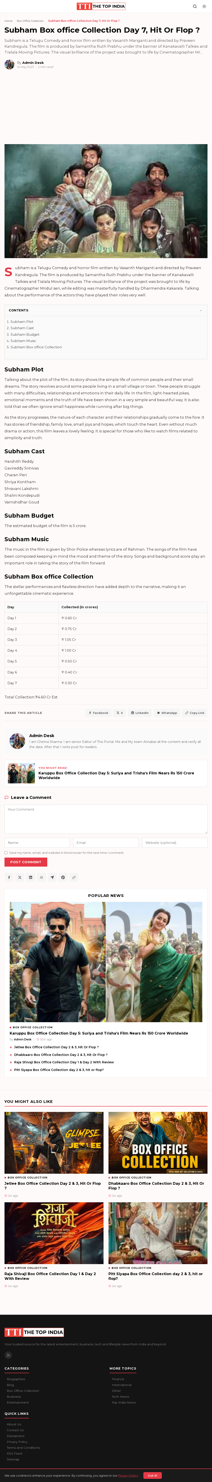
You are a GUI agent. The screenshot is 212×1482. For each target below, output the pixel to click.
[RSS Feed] (8, 1355)
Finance (118, 1379)
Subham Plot (22, 322)
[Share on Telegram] (52, 877)
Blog (10, 1385)
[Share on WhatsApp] (41, 877)
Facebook (98, 713)
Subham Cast (22, 328)
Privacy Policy (128, 1475)
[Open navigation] (8, 6)
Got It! (152, 1475)
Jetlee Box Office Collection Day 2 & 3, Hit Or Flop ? (56, 1047)
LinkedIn (140, 713)
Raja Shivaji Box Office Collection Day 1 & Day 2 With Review (64, 1062)
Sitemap (13, 1459)
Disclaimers (15, 1436)
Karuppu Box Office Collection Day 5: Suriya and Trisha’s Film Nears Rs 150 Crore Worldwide (99, 1033)
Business (14, 1396)
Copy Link (194, 713)
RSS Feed (14, 1453)
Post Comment (25, 862)
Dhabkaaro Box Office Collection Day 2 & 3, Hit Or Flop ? (61, 1055)
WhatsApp (167, 713)
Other (116, 1391)
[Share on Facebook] (9, 877)
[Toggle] (201, 310)
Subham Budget (25, 334)
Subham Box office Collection (36, 347)
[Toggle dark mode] (204, 6)
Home (8, 20)
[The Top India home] (101, 6)
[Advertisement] (106, 108)
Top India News (124, 1402)
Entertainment (18, 1402)
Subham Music (23, 341)
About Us (14, 1424)
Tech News (120, 1396)
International (121, 1385)
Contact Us (15, 1430)
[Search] (195, 6)
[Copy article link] (73, 877)
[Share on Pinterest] (63, 877)
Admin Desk (41, 735)
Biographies (16, 1379)
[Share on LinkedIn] (30, 877)
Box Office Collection (30, 20)
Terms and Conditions (23, 1447)
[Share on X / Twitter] (19, 877)
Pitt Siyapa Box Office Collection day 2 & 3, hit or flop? (59, 1070)
